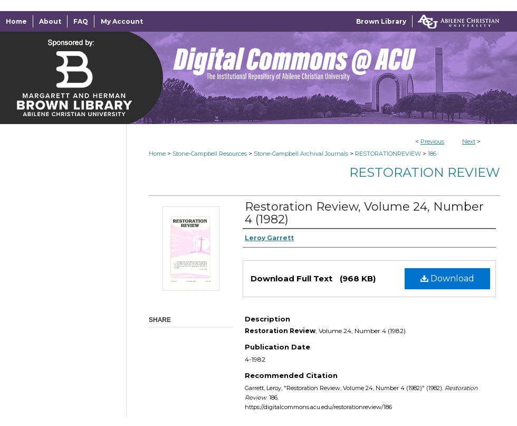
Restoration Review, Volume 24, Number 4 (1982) (364, 213)
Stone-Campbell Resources (210, 153)
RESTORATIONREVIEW (388, 153)
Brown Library (381, 21)
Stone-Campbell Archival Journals (301, 153)
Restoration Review (424, 172)
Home (157, 153)
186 (432, 153)
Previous (432, 141)
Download (447, 278)
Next (468, 141)
